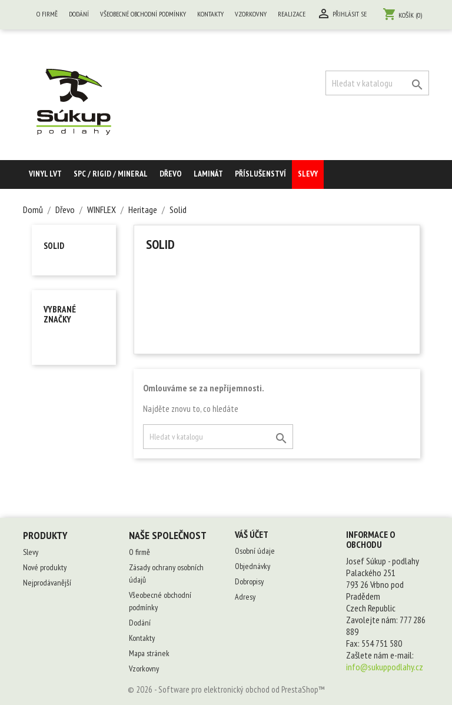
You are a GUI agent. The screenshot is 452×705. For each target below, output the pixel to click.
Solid (54, 245)
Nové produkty (45, 567)
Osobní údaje (255, 551)
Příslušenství (260, 173)
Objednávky (252, 566)
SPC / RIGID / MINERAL (111, 173)
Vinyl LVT (45, 173)
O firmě (47, 13)
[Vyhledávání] (377, 83)
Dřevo (170, 173)
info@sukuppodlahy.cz (384, 667)
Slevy (308, 173)
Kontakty (210, 13)
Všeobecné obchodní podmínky (143, 13)
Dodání (79, 13)
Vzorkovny (251, 13)
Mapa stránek (149, 653)
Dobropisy (249, 581)
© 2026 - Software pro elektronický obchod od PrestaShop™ (226, 689)
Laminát (208, 173)
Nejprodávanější (47, 582)
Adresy (245, 596)
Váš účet (251, 534)
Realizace (291, 13)
